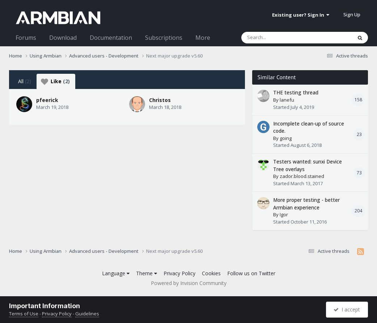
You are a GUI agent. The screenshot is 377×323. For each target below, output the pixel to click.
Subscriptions (163, 38)
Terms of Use (23, 313)
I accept (347, 309)
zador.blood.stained (302, 176)
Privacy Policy (179, 273)
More (202, 38)
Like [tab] (55, 81)
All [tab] (24, 81)
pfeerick (47, 100)
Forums (26, 38)
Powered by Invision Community (188, 283)
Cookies (211, 273)
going (286, 138)
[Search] (277, 37)
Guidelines (87, 313)
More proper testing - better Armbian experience (306, 203)
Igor (284, 214)
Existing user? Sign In (300, 15)
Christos (160, 100)
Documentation (111, 38)
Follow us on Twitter (251, 273)
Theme (146, 273)
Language (116, 273)
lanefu (287, 100)
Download (63, 38)
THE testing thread (295, 92)
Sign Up (351, 14)
